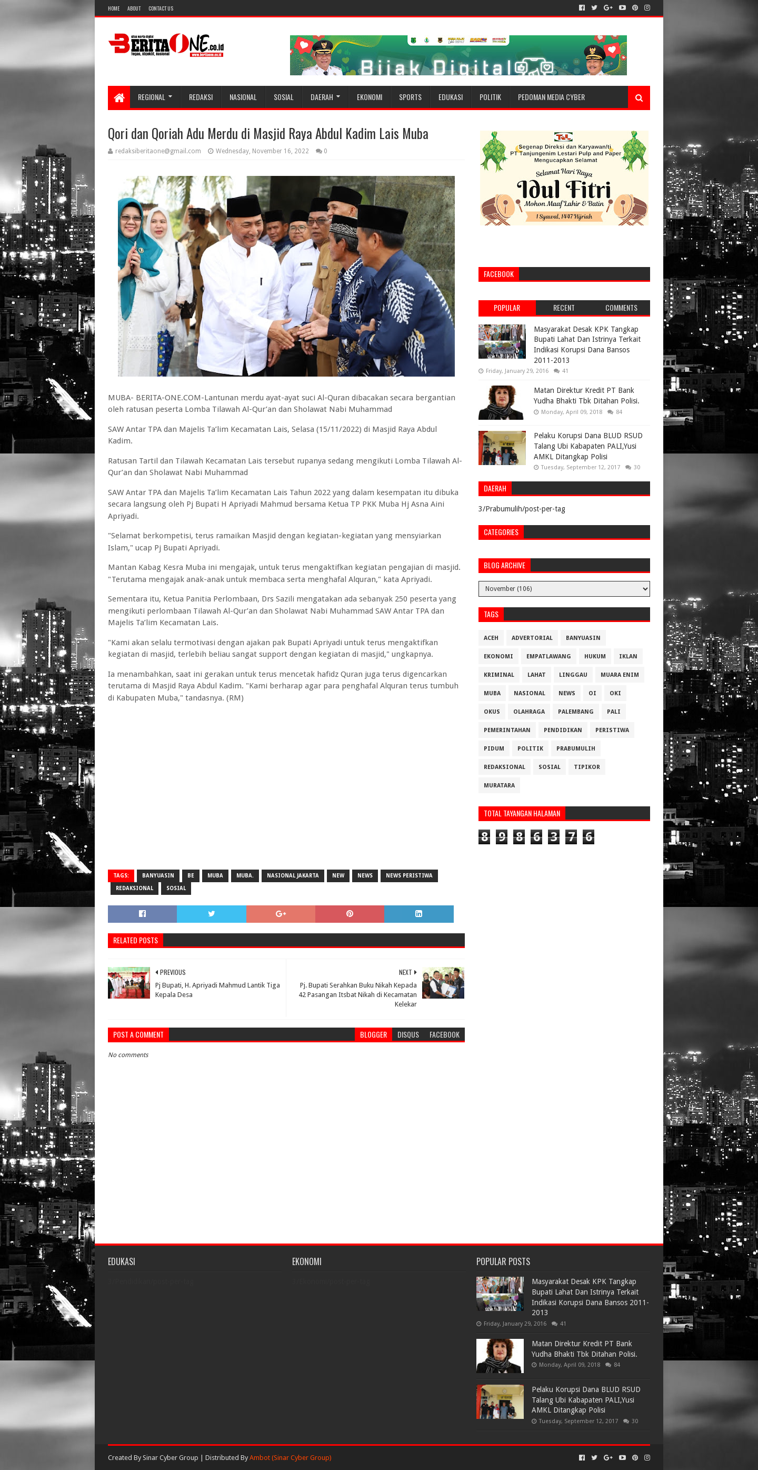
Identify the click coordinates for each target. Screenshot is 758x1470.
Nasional (243, 96)
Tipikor (587, 767)
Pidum (494, 748)
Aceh (491, 638)
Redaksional (134, 888)
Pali (614, 711)
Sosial (284, 96)
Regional (151, 96)
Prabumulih (575, 748)
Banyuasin (158, 876)
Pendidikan (563, 730)
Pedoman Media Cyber (551, 96)
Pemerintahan (507, 730)
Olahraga (529, 711)
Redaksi (201, 96)
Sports (410, 96)
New (338, 876)
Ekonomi (369, 96)
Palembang (576, 711)
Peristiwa (612, 730)
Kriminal (499, 675)
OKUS (492, 711)
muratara (499, 785)
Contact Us (160, 8)
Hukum (595, 656)
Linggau (573, 675)
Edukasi (450, 96)
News (365, 876)
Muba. (245, 876)
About (134, 8)
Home (113, 8)
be (190, 876)
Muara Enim (620, 675)
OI (592, 693)
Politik (490, 96)
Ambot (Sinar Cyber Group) (291, 1458)
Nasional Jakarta (293, 876)
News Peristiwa (409, 876)
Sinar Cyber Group (170, 1458)
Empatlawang (548, 656)
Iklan (628, 656)
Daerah (322, 96)
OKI (615, 693)
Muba (215, 876)
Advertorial (532, 638)
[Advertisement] (286, 785)
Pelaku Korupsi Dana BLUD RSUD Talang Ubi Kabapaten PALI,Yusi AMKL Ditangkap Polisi (588, 445)
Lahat (536, 675)
